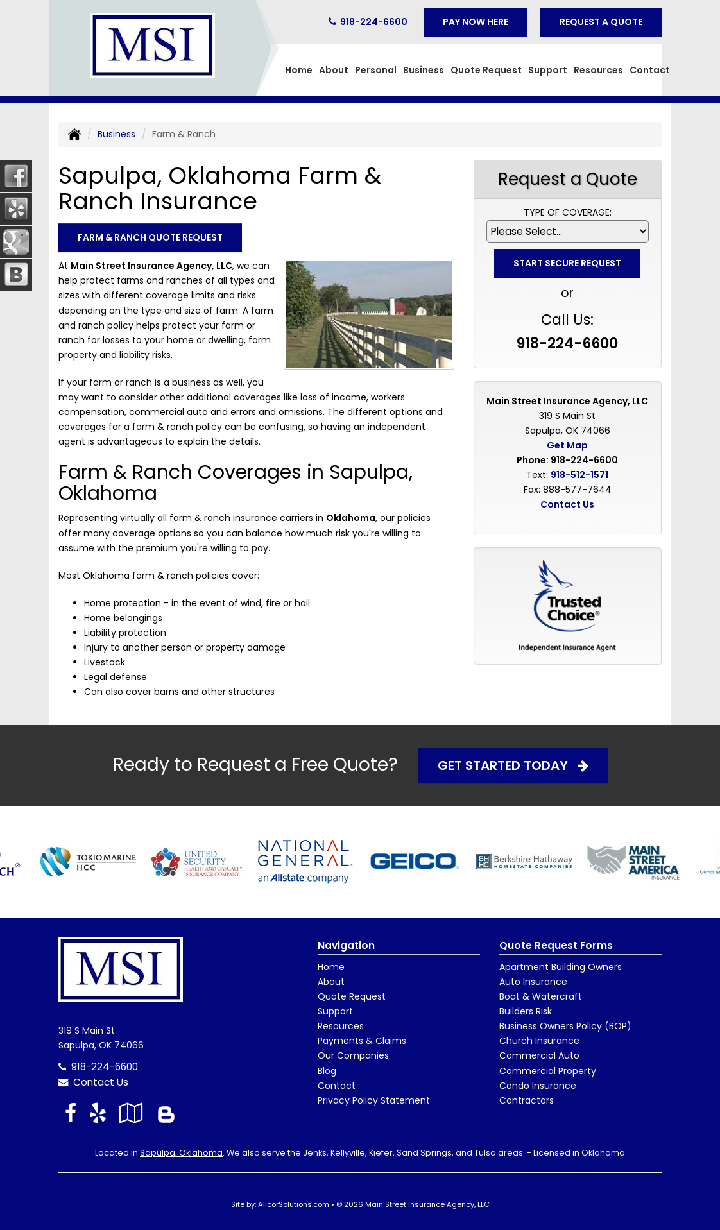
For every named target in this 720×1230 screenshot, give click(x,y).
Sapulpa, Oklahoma (181, 1152)
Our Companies (353, 1055)
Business (116, 134)
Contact (650, 70)
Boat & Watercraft (540, 996)
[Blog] (166, 1112)
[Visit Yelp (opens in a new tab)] (98, 1112)
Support (335, 1011)
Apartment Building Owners (560, 967)
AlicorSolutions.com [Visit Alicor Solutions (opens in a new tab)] (293, 1204)
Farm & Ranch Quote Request (150, 237)
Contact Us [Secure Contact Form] (567, 504)
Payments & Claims (362, 1040)
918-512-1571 (579, 474)
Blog (327, 1070)
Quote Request (352, 996)
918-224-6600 (373, 21)
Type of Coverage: (568, 212)
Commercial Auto (539, 1055)
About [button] (333, 70)
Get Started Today (513, 765)
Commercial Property (547, 1070)
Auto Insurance (533, 981)
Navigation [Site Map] (346, 945)
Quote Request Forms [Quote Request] (556, 945)
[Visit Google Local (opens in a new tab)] (131, 1112)
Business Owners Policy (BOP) (565, 1026)
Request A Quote (601, 21)
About (331, 981)
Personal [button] (376, 70)
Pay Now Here (475, 21)
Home (299, 70)
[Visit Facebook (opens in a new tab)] (70, 1112)
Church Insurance (539, 1040)
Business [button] (423, 70)
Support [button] (547, 70)
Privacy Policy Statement (374, 1100)
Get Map (567, 445)
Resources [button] (598, 70)
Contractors (526, 1100)
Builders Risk (525, 1011)
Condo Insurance (537, 1085)
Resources (341, 1026)
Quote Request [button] (486, 70)
